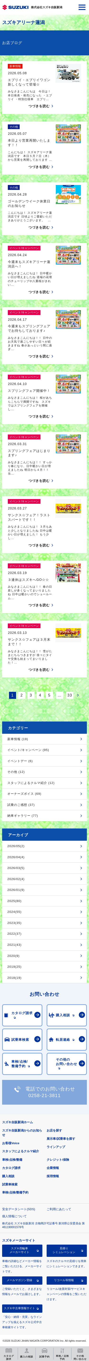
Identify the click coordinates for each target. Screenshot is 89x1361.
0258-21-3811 (44, 1095)
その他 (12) (16, 772)
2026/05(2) (16, 846)
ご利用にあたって (59, 1209)
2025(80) (14, 901)
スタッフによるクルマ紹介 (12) (31, 783)
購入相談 (8, 1176)
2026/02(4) (16, 879)
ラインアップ (56, 1147)
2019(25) (14, 966)
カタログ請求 (11, 1168)
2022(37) (14, 933)
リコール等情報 (64, 1280)
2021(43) (14, 945)
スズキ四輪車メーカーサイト (19, 1250)
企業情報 (53, 1168)
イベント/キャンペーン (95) (28, 750)
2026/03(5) (16, 868)
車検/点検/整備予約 (15, 1192)
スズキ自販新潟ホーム (17, 1122)
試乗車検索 (10, 1184)
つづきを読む (39, 106)
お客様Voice (10, 1143)
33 (69, 695)
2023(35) (14, 923)
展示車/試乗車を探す (61, 1138)
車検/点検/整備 (12, 1159)
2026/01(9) (16, 890)
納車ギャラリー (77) (22, 815)
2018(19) (14, 978)
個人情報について (14, 1216)
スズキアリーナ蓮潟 (23, 22)
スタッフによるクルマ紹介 (20, 1151)
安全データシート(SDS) (18, 1209)
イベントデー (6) (20, 761)
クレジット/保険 (58, 1159)
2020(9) (13, 956)
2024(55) (14, 912)
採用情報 (53, 1176)
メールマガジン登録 (19, 1280)
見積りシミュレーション (64, 1250)
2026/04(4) (16, 857)
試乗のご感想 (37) (21, 805)
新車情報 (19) (17, 739)
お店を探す (54, 1130)
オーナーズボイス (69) (24, 793)
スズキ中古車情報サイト (19, 1308)
